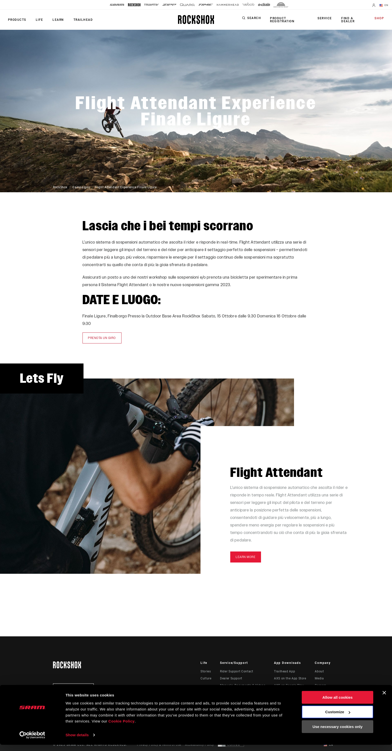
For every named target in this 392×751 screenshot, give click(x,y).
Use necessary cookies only (337, 733)
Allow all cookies (337, 703)
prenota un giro (102, 338)
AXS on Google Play (289, 685)
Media (319, 678)
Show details (77, 741)
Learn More (246, 557)
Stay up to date (73, 689)
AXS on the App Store (290, 678)
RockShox (60, 187)
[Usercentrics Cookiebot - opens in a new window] (32, 741)
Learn (56, 20)
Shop (379, 18)
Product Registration (282, 20)
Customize (337, 718)
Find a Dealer (347, 20)
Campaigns (81, 187)
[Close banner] (384, 699)
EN (384, 5)
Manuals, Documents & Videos (242, 685)
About (319, 671)
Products (17, 20)
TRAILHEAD (80, 20)
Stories (205, 671)
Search (254, 18)
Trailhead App (284, 671)
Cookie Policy (121, 727)
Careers (320, 685)
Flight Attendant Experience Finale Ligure (125, 187)
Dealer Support (231, 678)
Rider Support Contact (236, 671)
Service (325, 18)
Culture (205, 678)
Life (38, 20)
